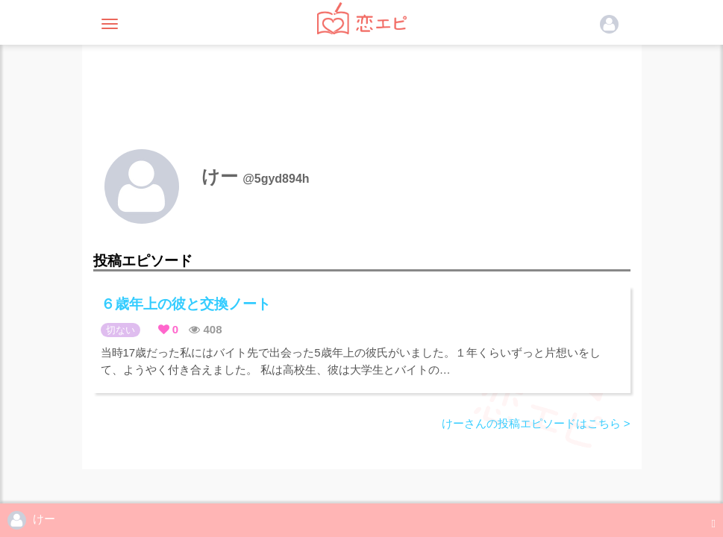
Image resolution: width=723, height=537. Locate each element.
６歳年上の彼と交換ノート (186, 304)
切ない (120, 330)
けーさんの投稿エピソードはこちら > (536, 423)
